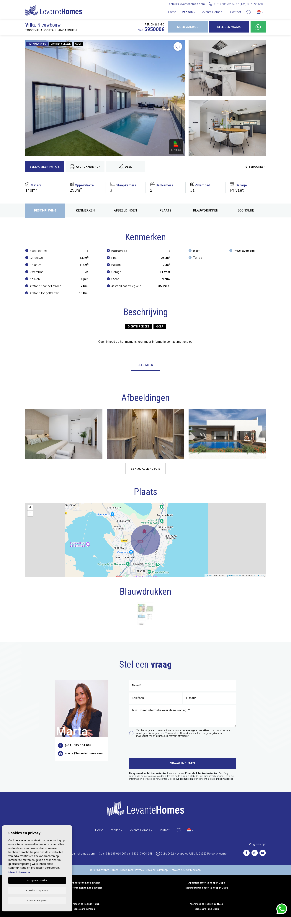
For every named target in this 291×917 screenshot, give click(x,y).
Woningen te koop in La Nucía (206, 904)
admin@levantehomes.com (187, 4)
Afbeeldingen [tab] (125, 210)
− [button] (30, 513)
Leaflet (208, 575)
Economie (246, 210)
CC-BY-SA (259, 575)
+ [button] (30, 508)
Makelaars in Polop (84, 909)
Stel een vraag (229, 27)
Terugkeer (255, 166)
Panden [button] (187, 12)
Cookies (151, 869)
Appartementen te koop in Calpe (206, 883)
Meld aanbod (188, 27)
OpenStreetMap (233, 575)
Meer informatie (19, 872)
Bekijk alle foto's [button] (145, 468)
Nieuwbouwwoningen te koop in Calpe (206, 888)
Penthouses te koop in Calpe (84, 883)
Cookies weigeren (37, 900)
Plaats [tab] (165, 210)
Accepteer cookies (37, 880)
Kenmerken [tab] (85, 210)
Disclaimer (126, 869)
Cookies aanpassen (37, 890)
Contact (235, 12)
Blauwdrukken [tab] (205, 210)
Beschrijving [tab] (45, 210)
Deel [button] (125, 166)
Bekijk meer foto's (45, 166)
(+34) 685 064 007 (225, 4)
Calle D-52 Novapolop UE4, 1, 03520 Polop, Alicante (194, 853)
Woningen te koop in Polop (84, 904)
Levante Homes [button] (211, 12)
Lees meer (145, 365)
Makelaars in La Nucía (207, 909)
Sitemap (162, 869)
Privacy (139, 869)
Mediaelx (195, 869)
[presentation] (149, 747)
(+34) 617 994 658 (251, 4)
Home (172, 12)
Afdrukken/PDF (85, 166)
